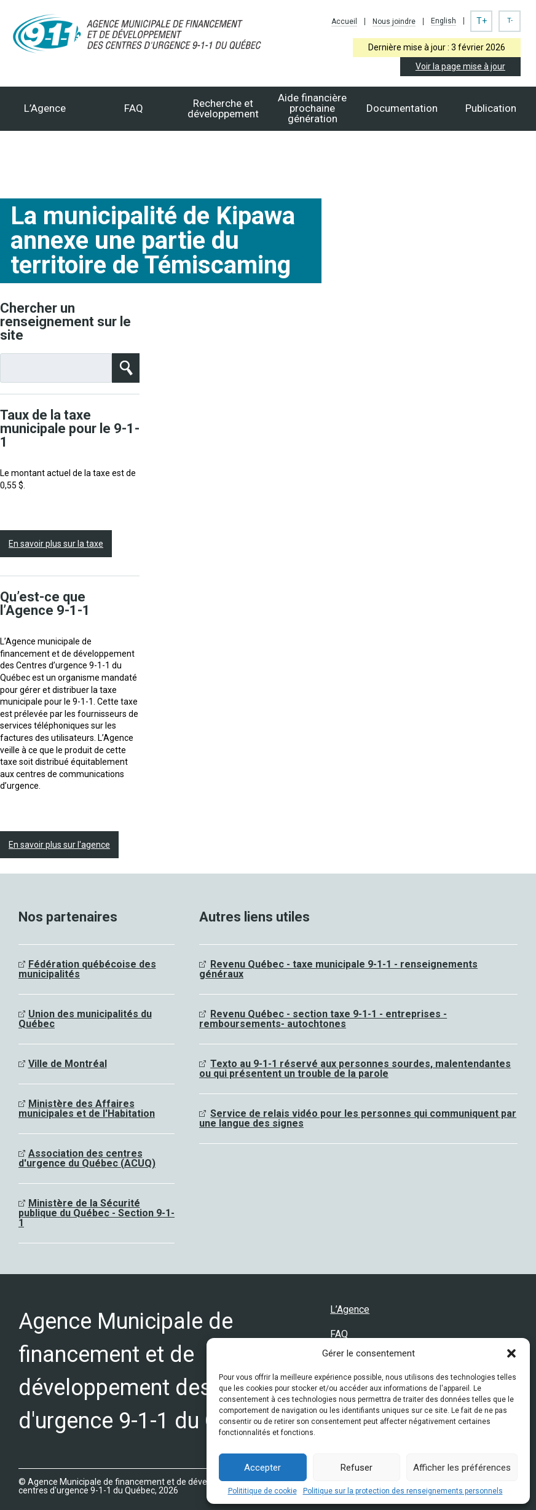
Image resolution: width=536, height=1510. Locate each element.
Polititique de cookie (262, 1491)
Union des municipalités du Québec (85, 1019)
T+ (481, 21)
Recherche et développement (223, 108)
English (443, 21)
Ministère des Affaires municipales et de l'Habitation (86, 1108)
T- (510, 21)
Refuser (356, 1467)
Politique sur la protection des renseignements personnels (403, 1491)
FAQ (133, 108)
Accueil (344, 21)
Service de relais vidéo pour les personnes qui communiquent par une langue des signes (357, 1118)
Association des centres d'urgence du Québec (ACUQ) (87, 1158)
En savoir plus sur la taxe (56, 544)
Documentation (402, 108)
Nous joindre (394, 21)
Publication (490, 108)
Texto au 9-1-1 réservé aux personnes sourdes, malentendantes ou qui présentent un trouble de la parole (355, 1068)
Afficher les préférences (462, 1467)
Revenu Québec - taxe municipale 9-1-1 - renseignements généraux (338, 969)
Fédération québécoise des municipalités (87, 969)
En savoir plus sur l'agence (59, 845)
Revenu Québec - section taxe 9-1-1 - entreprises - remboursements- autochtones (323, 1019)
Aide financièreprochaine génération (312, 108)
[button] (511, 1353)
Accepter (262, 1467)
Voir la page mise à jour (460, 66)
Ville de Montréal (67, 1064)
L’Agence (45, 108)
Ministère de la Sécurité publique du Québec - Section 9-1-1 (96, 1213)
